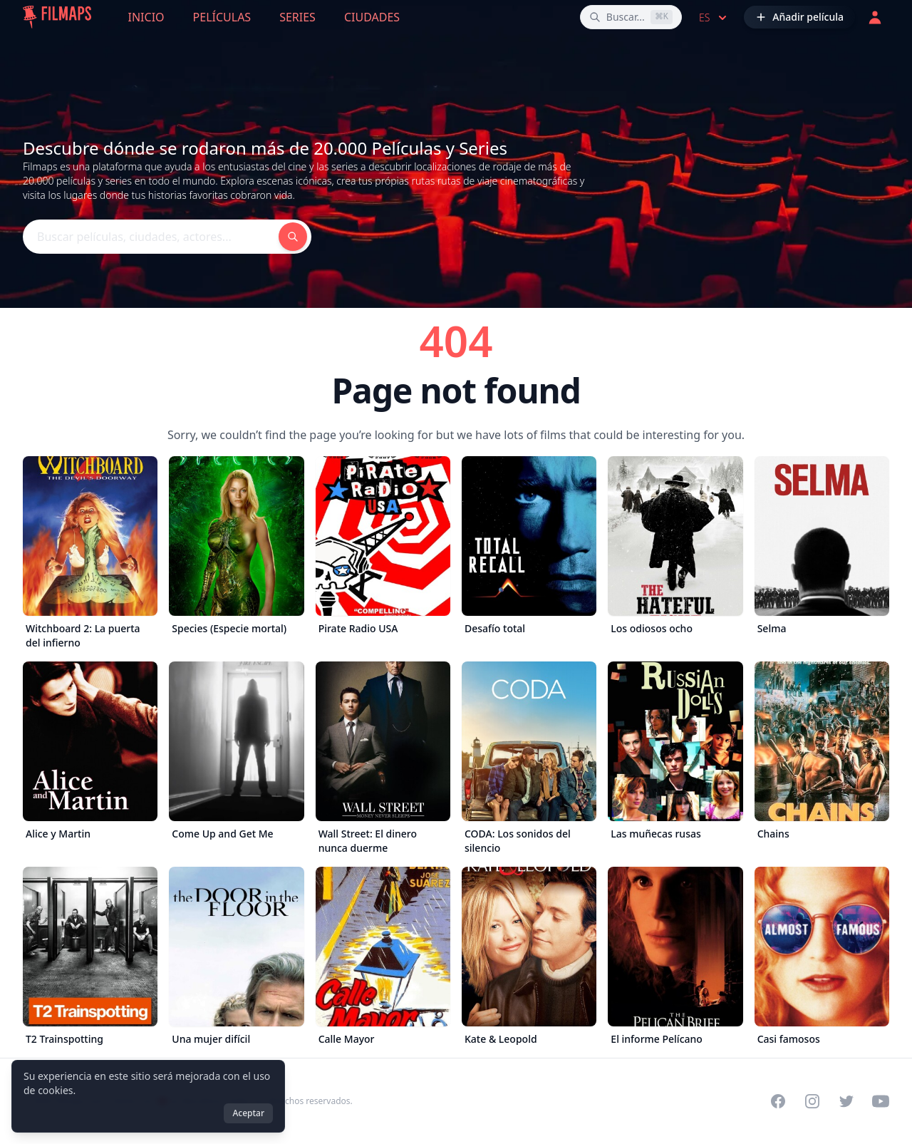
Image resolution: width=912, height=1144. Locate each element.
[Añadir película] (799, 17)
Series (297, 17)
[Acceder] (875, 17)
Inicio (146, 17)
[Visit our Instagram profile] (812, 1101)
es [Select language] (714, 18)
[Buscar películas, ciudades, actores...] (631, 17)
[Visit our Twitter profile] (846, 1101)
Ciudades (372, 17)
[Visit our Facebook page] (778, 1101)
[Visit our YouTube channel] (880, 1101)
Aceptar (248, 1113)
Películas (222, 17)
